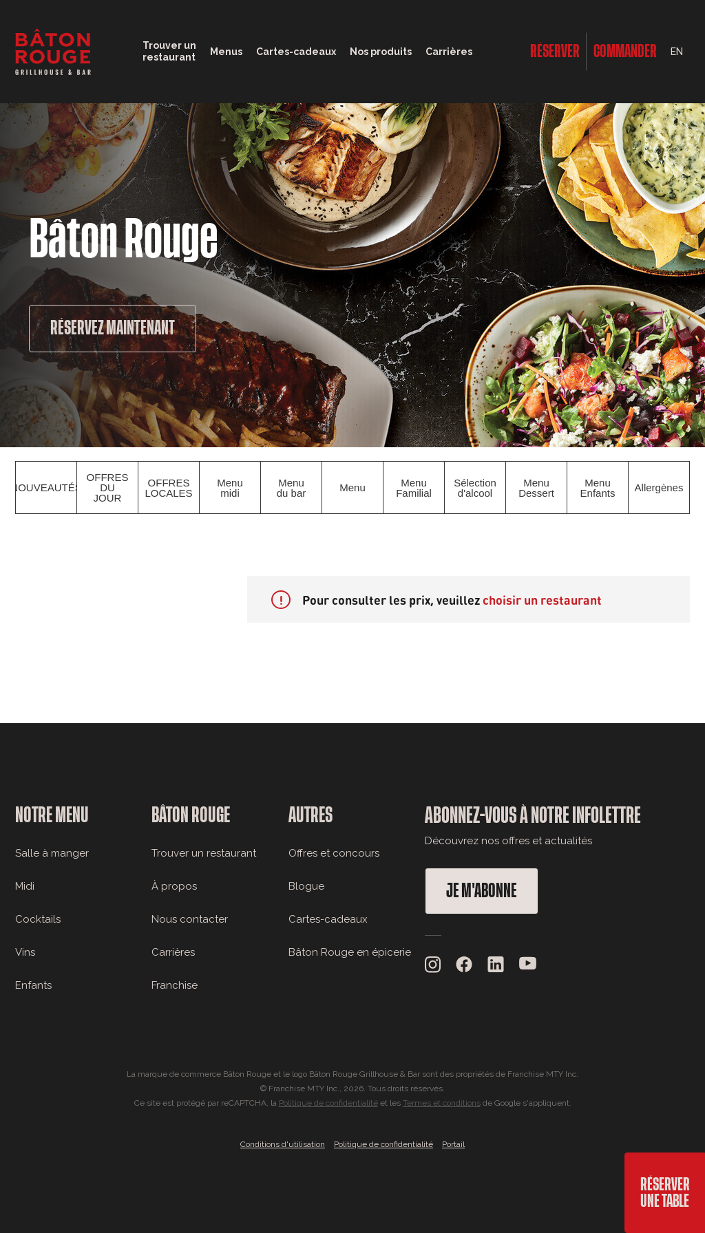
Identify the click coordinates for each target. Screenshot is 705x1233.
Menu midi (230, 488)
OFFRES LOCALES (168, 488)
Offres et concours (333, 853)
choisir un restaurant (542, 599)
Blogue (306, 886)
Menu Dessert (536, 488)
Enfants (33, 985)
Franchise (174, 985)
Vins (25, 952)
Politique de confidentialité (328, 1103)
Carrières (448, 51)
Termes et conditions (442, 1103)
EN (677, 51)
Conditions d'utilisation (282, 1144)
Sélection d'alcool (475, 488)
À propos (174, 886)
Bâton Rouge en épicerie (349, 952)
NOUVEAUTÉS (46, 487)
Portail (453, 1144)
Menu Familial (414, 488)
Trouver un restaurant (203, 853)
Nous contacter (189, 919)
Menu (352, 487)
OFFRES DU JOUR (108, 487)
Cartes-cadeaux (328, 919)
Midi (24, 886)
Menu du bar (291, 488)
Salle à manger (52, 853)
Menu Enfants (597, 488)
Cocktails (38, 919)
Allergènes (659, 487)
